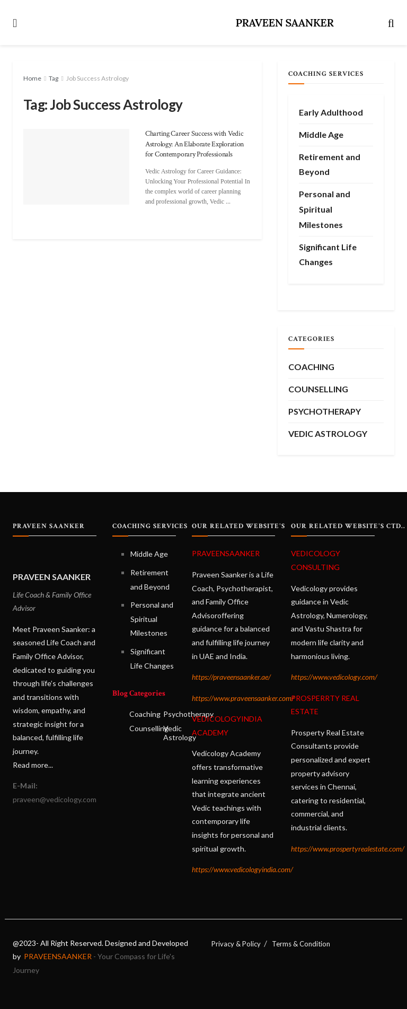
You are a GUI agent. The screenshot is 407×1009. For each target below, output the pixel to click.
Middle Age (321, 134)
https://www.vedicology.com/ (334, 676)
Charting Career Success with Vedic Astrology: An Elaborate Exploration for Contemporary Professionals (194, 144)
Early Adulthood (331, 112)
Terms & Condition (301, 944)
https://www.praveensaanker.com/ (243, 698)
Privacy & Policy (236, 944)
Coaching (311, 367)
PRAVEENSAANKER (57, 956)
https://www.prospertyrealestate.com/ (347, 848)
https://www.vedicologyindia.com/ (242, 869)
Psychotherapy (324, 411)
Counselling (318, 389)
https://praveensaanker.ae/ (231, 676)
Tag (53, 78)
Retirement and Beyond (329, 164)
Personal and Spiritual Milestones (324, 209)
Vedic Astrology (327, 433)
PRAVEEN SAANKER (284, 22)
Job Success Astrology (97, 78)
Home (32, 78)
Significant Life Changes (328, 254)
